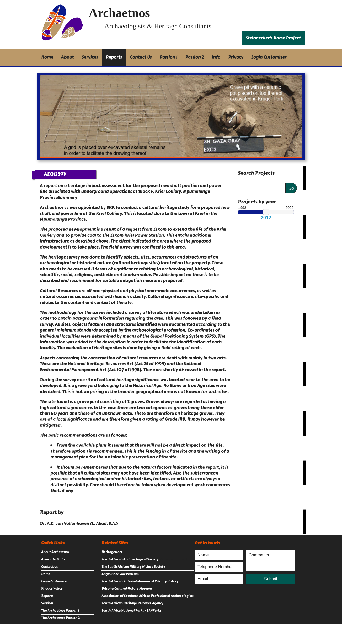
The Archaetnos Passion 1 (60, 610)
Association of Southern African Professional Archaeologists (147, 596)
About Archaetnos (55, 552)
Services (90, 57)
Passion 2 (194, 57)
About (67, 57)
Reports (114, 57)
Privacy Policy (51, 588)
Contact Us (141, 57)
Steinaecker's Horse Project (273, 38)
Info (216, 57)
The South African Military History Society (133, 566)
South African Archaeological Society (129, 559)
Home (47, 57)
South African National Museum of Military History (139, 581)
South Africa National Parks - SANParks (131, 610)
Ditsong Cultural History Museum (126, 588)
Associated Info (53, 559)
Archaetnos (119, 13)
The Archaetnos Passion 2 (60, 618)
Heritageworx (111, 552)
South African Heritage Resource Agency (132, 603)
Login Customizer (269, 57)
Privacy (235, 57)
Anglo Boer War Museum (120, 574)
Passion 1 (169, 57)
